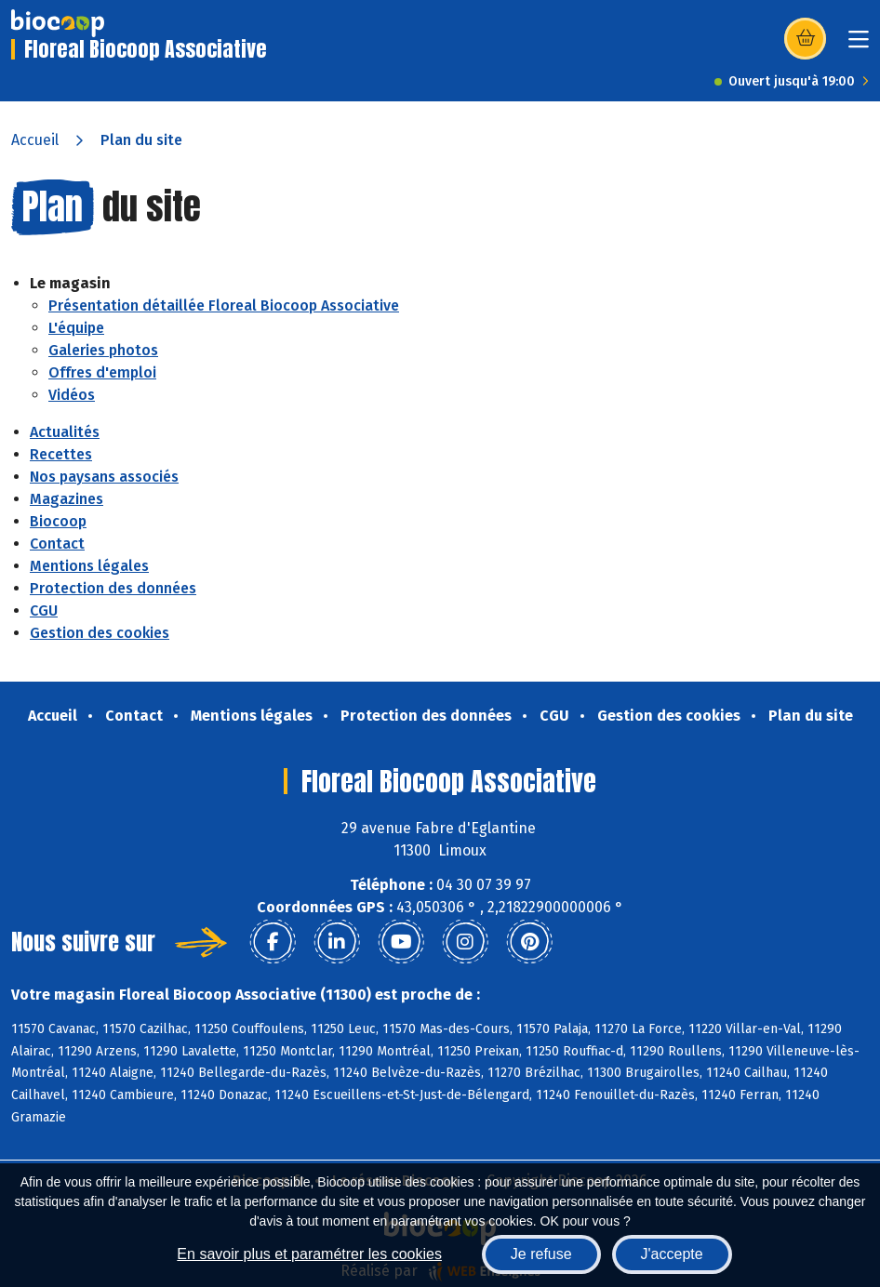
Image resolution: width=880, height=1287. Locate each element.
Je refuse (541, 1254)
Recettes (61, 454)
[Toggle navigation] (858, 45)
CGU (44, 610)
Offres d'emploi (102, 372)
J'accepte (672, 1254)
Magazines (66, 499)
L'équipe (76, 328)
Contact (57, 543)
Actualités (65, 432)
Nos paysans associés (104, 476)
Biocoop (58, 521)
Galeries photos (103, 350)
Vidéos (71, 395)
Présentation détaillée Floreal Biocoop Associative (223, 305)
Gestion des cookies (99, 633)
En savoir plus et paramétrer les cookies (309, 1254)
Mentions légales (89, 566)
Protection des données (113, 588)
